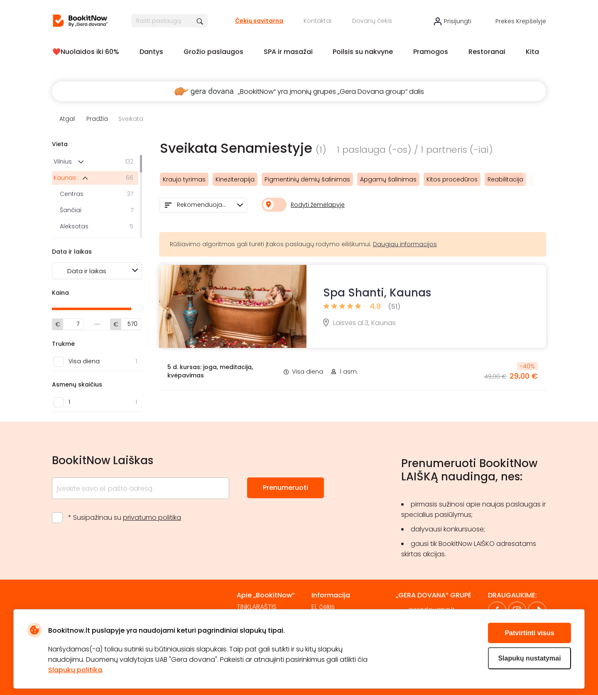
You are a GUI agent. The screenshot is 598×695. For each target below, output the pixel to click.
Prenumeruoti (285, 487)
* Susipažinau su (124, 517)
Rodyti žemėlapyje (318, 205)
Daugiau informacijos (405, 244)
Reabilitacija (505, 179)
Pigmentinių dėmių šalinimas (307, 179)
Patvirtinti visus (529, 632)
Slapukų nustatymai (529, 658)
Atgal (67, 119)
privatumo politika (152, 517)
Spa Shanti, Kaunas (377, 292)
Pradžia (97, 119)
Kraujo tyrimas (184, 179)
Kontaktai (317, 21)
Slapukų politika (75, 670)
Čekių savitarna (259, 21)
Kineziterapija (235, 179)
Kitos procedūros (452, 179)
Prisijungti (457, 21)
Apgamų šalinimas (388, 179)
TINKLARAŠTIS (257, 607)
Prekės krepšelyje (520, 21)
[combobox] (203, 205)
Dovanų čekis (372, 21)
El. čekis (323, 607)
